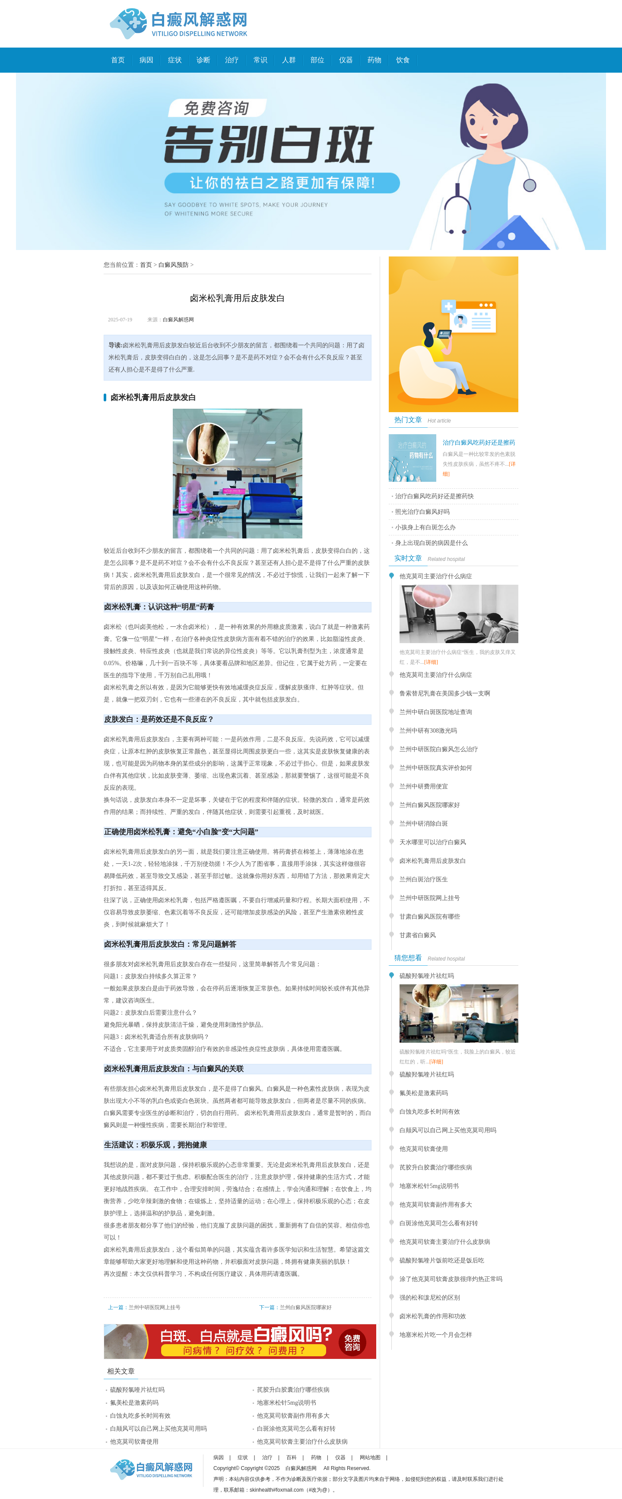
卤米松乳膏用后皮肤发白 (433, 861)
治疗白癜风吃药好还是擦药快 (434, 496)
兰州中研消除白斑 (424, 823)
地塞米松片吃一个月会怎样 (436, 1335)
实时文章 (408, 558)
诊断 (203, 60)
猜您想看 (408, 957)
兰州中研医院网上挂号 (155, 1307)
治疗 (232, 60)
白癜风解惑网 (178, 320)
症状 (175, 60)
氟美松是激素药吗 (134, 1403)
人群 (289, 60)
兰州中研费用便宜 (424, 786)
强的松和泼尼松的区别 (430, 1297)
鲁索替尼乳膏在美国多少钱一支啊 (445, 693)
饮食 (403, 60)
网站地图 (370, 1457)
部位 (317, 60)
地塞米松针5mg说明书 (286, 1403)
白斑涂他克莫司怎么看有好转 (296, 1428)
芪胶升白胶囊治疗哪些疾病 (293, 1390)
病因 (146, 60)
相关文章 (121, 1371)
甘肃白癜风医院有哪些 (430, 916)
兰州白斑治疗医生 (424, 879)
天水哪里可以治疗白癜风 (433, 842)
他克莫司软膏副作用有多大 (293, 1416)
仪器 (346, 60)
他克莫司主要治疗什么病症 (436, 576)
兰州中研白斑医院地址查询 (436, 712)
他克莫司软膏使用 (134, 1441)
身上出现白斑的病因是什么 (431, 543)
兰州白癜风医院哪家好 (306, 1307)
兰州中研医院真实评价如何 (436, 768)
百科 (291, 1457)
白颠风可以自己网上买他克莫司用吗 (158, 1428)
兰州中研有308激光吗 (428, 730)
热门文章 (408, 419)
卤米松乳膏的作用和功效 (433, 1316)
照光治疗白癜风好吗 (422, 512)
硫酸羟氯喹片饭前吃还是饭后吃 (442, 1260)
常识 (260, 60)
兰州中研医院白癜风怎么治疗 (439, 749)
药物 (374, 60)
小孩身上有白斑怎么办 (425, 527)
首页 (118, 60)
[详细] (431, 662)
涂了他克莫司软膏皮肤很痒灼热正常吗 (451, 1279)
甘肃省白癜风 (418, 935)
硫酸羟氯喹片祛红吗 (137, 1390)
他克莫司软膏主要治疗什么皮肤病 (302, 1441)
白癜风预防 (174, 265)
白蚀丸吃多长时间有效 (140, 1416)
